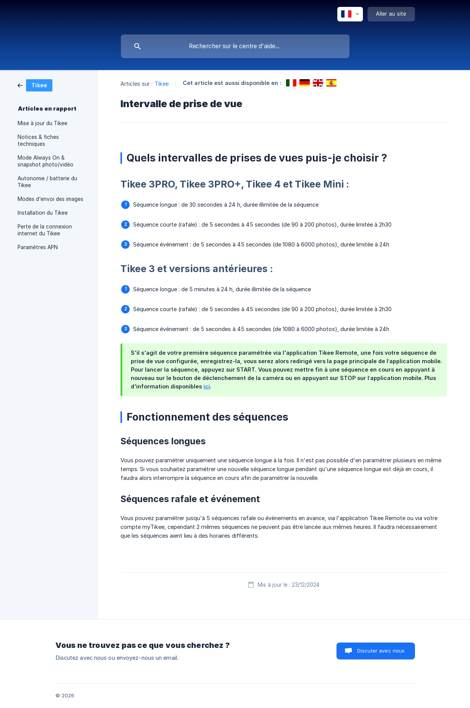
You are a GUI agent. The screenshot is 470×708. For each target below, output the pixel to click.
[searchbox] (235, 46)
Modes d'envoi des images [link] (50, 199)
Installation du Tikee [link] (43, 213)
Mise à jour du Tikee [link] (42, 123)
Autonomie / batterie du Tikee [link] (47, 181)
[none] (350, 14)
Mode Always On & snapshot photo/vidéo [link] (45, 161)
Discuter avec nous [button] (381, 651)
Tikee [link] (161, 83)
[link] (35, 84)
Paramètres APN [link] (38, 247)
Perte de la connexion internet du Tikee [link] (45, 230)
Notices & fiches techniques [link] (38, 140)
